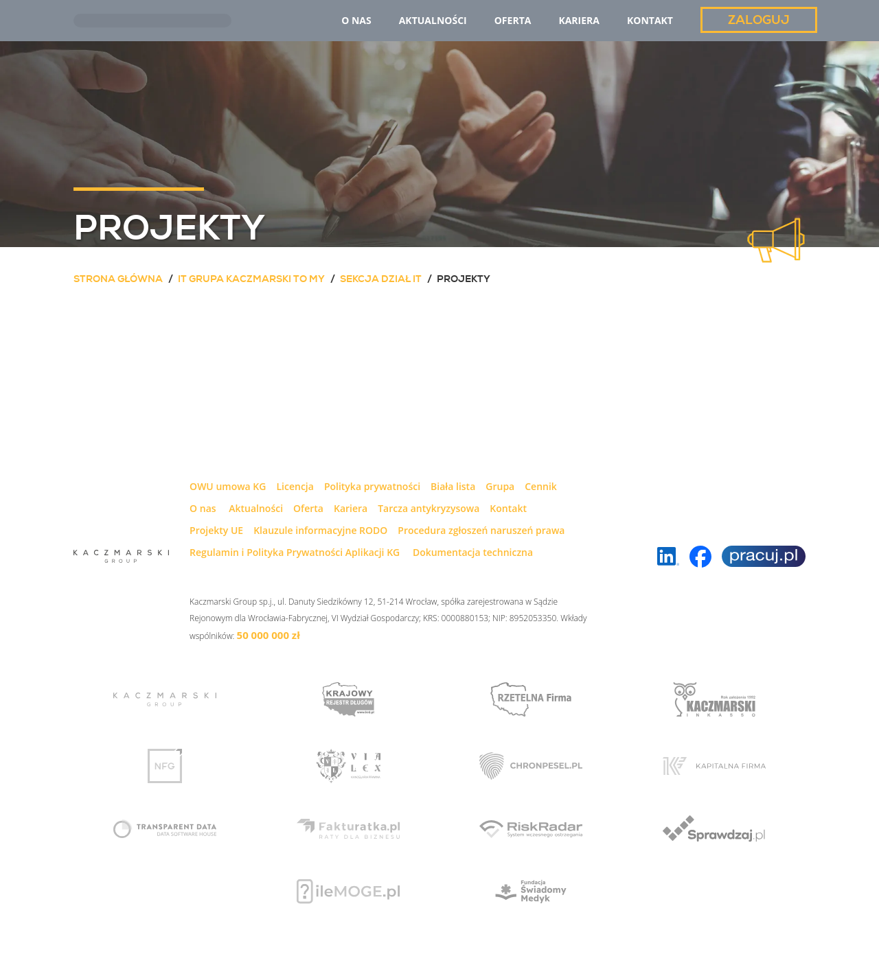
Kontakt (508, 508)
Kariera (350, 508)
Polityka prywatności (372, 486)
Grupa (500, 486)
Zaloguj (759, 19)
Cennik (541, 486)
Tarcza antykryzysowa (428, 508)
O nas (203, 508)
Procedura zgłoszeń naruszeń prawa (481, 530)
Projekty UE (216, 530)
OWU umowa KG (228, 486)
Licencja (294, 486)
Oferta (308, 508)
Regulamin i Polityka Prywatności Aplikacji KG (295, 552)
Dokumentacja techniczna (473, 552)
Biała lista (453, 486)
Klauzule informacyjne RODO (320, 530)
